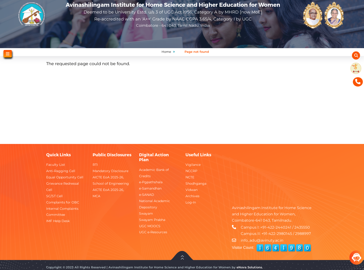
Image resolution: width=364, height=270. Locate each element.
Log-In (190, 202)
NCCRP (191, 171)
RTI (95, 165)
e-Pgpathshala (150, 182)
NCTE (189, 177)
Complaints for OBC (62, 202)
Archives (192, 196)
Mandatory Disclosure (110, 171)
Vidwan (191, 190)
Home (166, 51)
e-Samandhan (150, 188)
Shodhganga (195, 183)
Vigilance (193, 165)
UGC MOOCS (149, 226)
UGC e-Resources (153, 232)
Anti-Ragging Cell (60, 171)
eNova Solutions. (250, 267)
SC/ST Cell (54, 196)
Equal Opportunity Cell (64, 177)
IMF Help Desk (58, 221)
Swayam (146, 213)
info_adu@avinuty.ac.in (262, 240)
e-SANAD (146, 195)
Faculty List (55, 165)
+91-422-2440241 (275, 227)
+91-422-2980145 (276, 233)
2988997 (303, 233)
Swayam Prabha (152, 220)
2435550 (302, 227)
